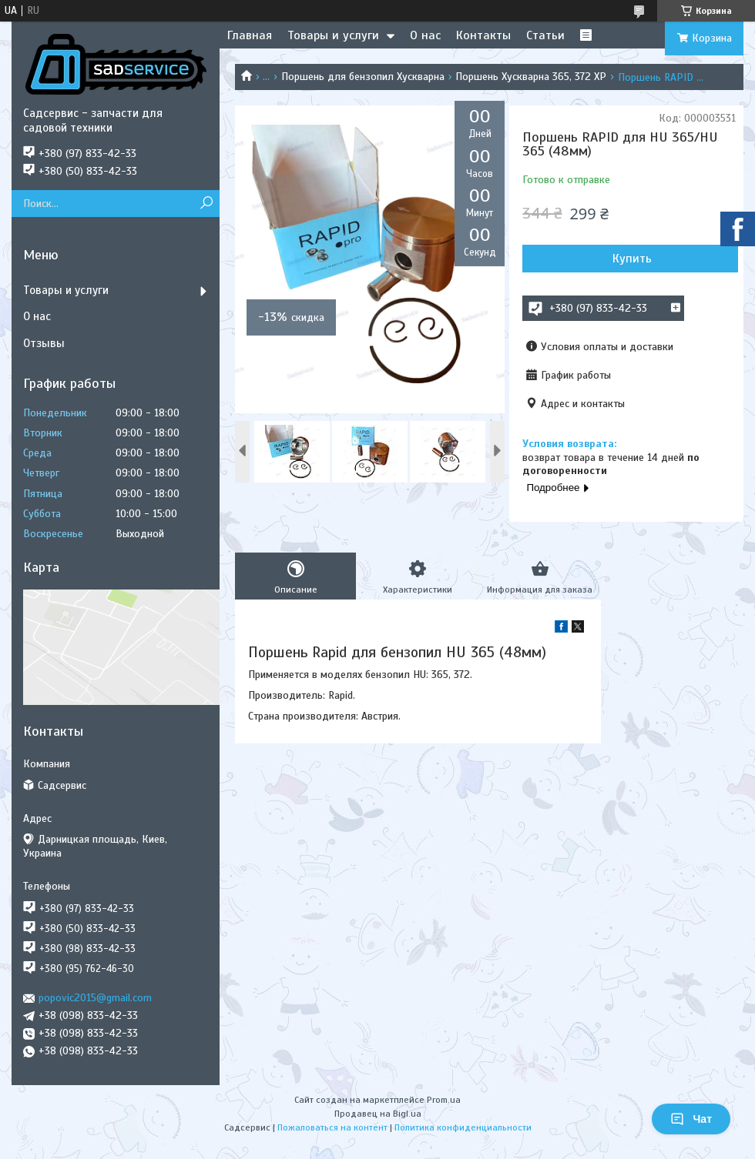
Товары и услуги (333, 35)
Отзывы (44, 343)
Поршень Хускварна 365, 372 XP (530, 76)
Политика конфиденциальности (463, 1127)
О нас (425, 35)
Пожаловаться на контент (332, 1127)
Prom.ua (444, 1099)
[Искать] (206, 203)
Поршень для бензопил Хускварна (363, 76)
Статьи (545, 35)
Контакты (483, 35)
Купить (632, 258)
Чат (691, 1119)
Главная (249, 35)
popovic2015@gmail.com (95, 997)
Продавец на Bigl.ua (377, 1113)
